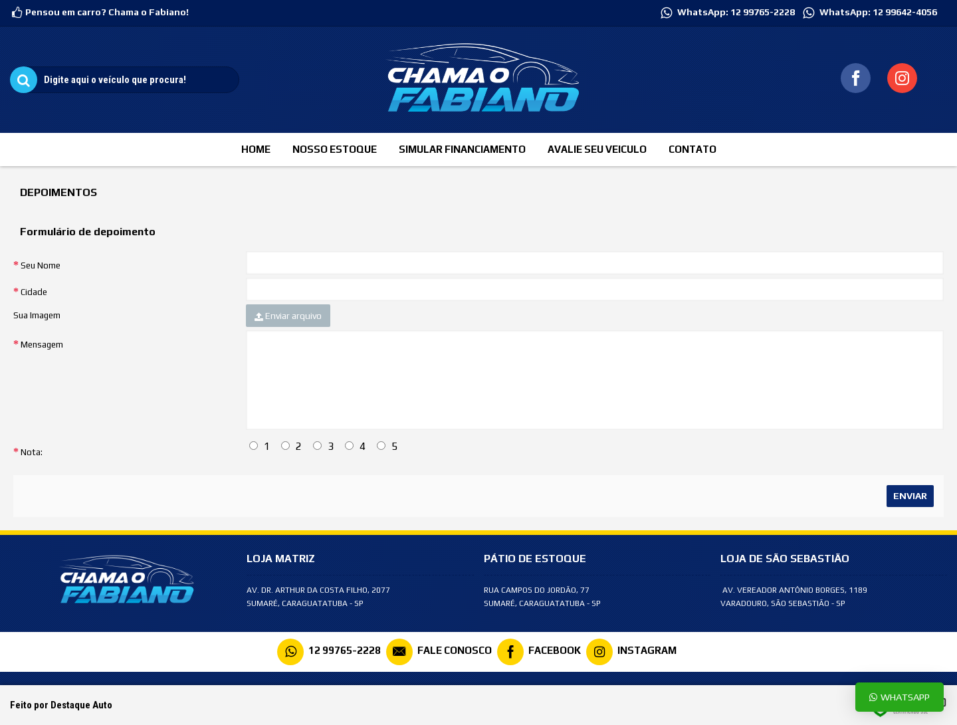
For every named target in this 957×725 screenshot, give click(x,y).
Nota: (32, 452)
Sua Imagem (36, 315)
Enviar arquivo (288, 316)
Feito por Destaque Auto (61, 705)
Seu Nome (40, 265)
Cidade (34, 292)
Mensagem (42, 345)
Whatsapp (899, 696)
